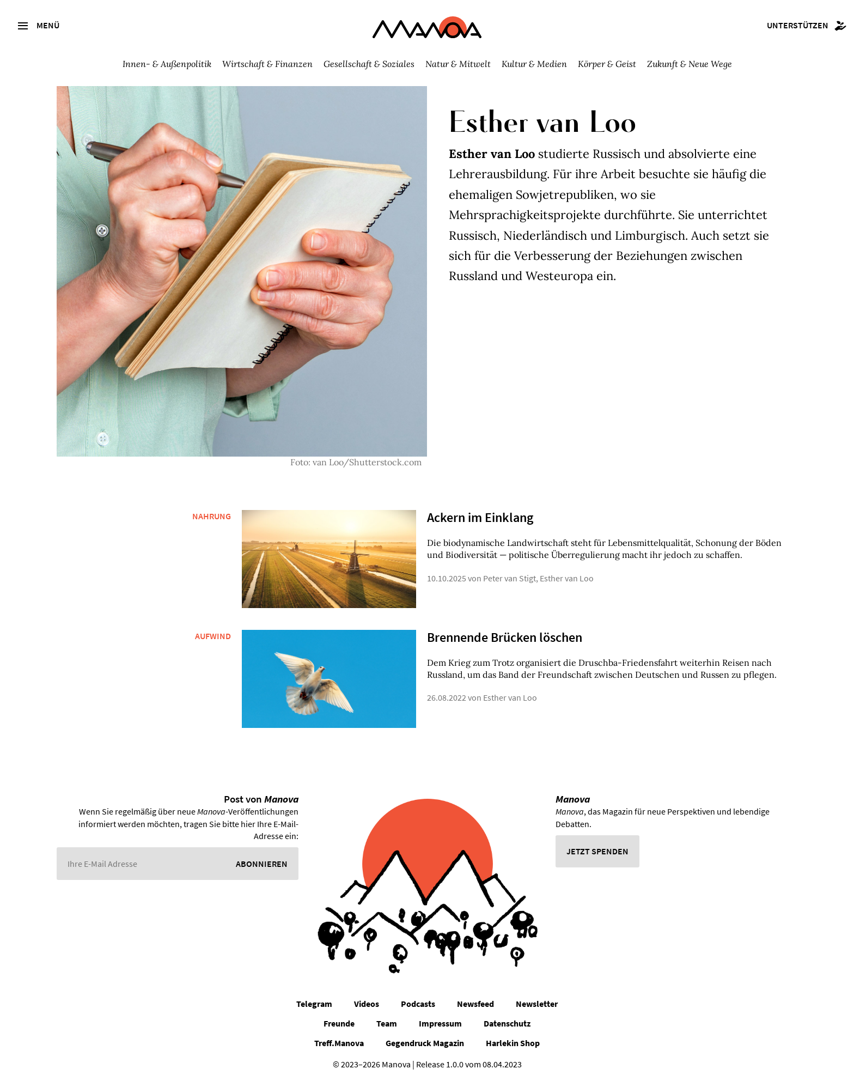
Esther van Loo (567, 578)
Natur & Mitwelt (458, 63)
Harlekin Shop (513, 1043)
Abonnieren (262, 863)
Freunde (339, 1023)
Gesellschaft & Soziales (369, 63)
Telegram (314, 1003)
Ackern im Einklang (480, 517)
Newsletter (537, 1003)
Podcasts (418, 1003)
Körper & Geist (607, 63)
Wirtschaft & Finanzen (267, 63)
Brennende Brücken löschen (504, 637)
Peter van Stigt (509, 578)
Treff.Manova (339, 1043)
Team (386, 1023)
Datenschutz (507, 1023)
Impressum (440, 1023)
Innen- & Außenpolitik (167, 63)
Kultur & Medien (534, 63)
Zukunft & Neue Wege (689, 63)
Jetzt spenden (597, 851)
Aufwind (213, 635)
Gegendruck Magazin (425, 1043)
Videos (366, 1003)
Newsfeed (475, 1003)
